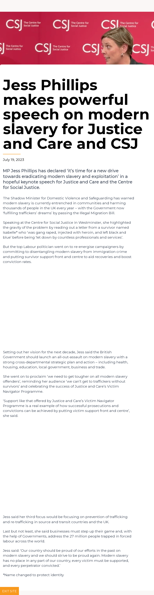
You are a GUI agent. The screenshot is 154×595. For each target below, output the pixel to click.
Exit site (9, 591)
